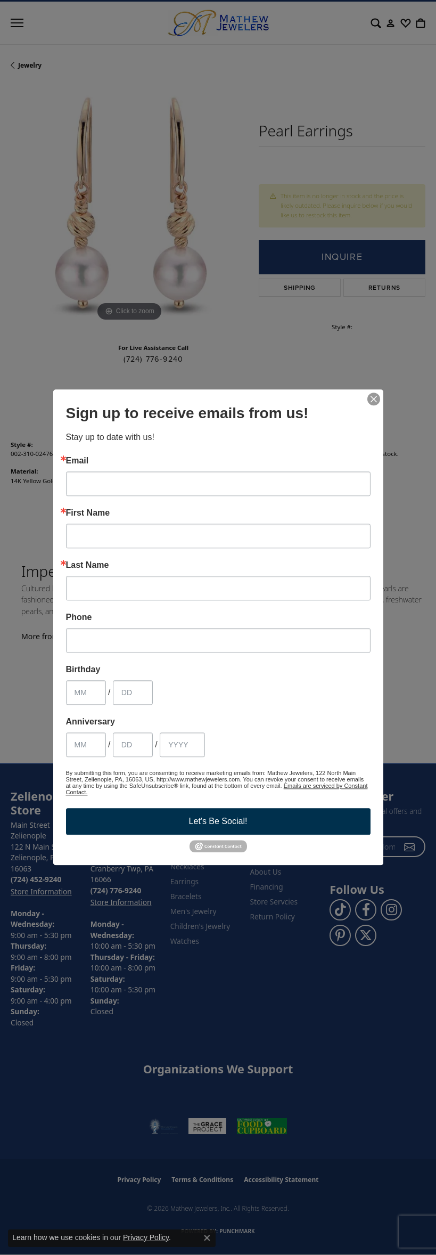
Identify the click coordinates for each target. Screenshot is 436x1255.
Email (77, 461)
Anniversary (91, 722)
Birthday (83, 669)
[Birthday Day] (133, 692)
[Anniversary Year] (182, 744)
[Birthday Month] (86, 692)
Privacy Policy (146, 1237)
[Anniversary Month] (86, 744)
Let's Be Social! (218, 821)
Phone (79, 617)
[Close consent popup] (207, 1238)
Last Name (87, 565)
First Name (88, 513)
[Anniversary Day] (133, 744)
